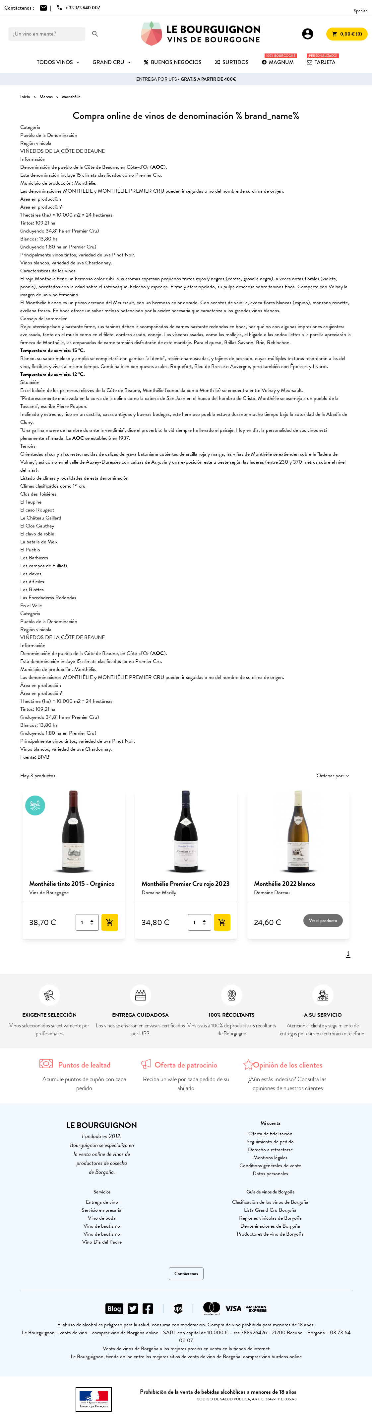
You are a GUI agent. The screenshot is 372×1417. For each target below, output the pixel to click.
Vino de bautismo (102, 1226)
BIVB (43, 757)
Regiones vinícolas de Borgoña (270, 1218)
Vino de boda (102, 1218)
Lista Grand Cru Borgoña (270, 1210)
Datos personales (270, 1174)
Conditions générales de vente (270, 1166)
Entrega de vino (102, 1202)
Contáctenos (186, 1273)
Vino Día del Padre (102, 1242)
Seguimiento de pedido (270, 1142)
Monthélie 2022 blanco (284, 884)
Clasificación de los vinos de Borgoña (270, 1202)
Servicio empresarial (102, 1210)
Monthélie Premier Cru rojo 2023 (185, 884)
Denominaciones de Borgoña (270, 1226)
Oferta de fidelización (270, 1134)
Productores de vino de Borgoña (270, 1234)
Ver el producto (323, 920)
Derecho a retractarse (270, 1150)
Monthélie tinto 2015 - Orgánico (71, 884)
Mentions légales (270, 1158)
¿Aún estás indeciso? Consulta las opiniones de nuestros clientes (288, 1083)
